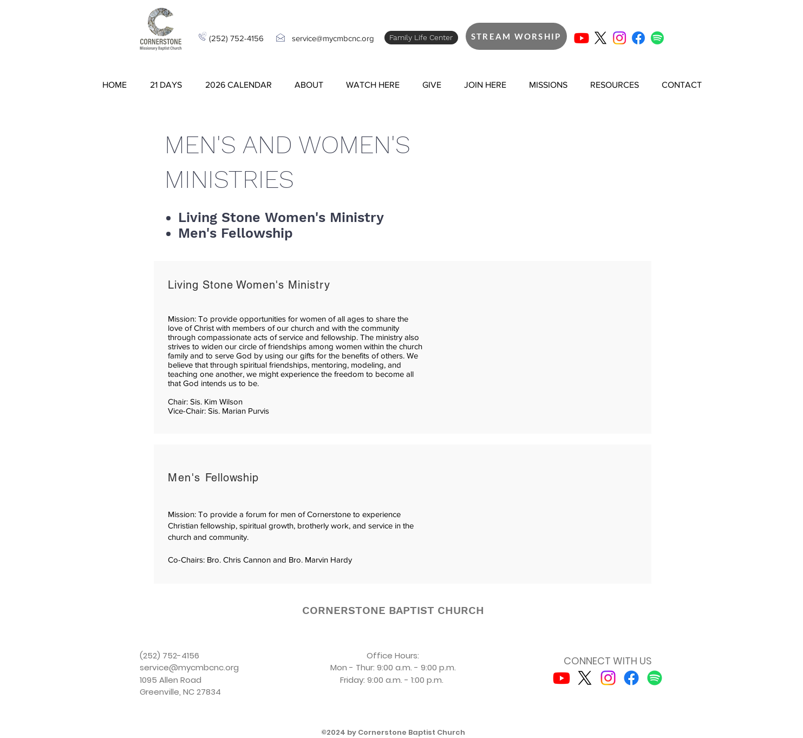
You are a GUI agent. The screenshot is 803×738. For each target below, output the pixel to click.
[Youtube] (581, 38)
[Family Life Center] (421, 37)
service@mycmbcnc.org (333, 38)
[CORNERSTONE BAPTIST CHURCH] (393, 610)
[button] (166, 85)
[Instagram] (619, 38)
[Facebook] (638, 38)
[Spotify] (657, 38)
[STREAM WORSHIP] (516, 36)
